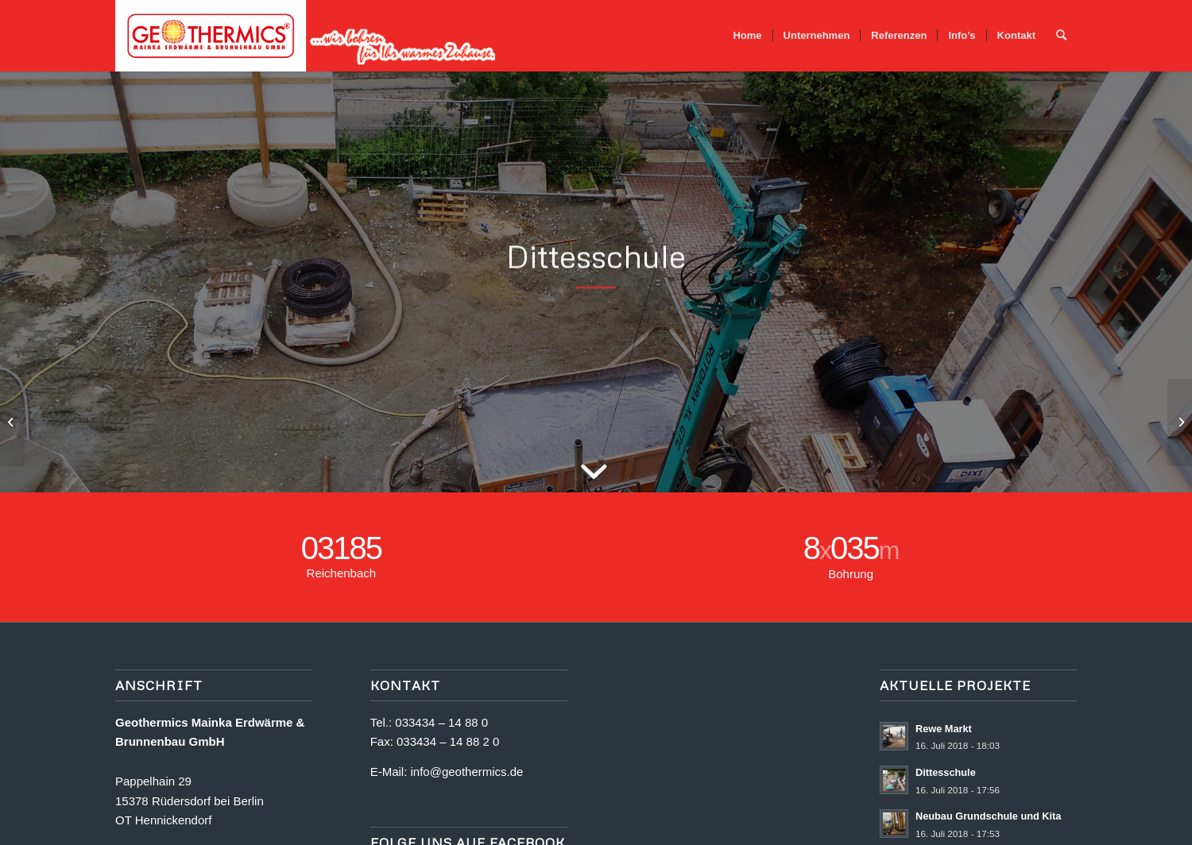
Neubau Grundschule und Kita (988, 816)
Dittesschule (945, 772)
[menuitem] (747, 35)
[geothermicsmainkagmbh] (306, 35)
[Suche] (1061, 35)
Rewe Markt (943, 729)
